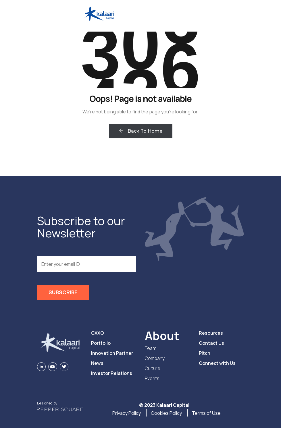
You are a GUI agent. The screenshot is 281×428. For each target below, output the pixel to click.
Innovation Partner (112, 353)
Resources (211, 333)
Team (150, 348)
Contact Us (211, 343)
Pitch (204, 353)
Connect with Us (217, 363)
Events (152, 378)
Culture (152, 368)
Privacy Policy (126, 413)
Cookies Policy (166, 413)
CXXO (97, 333)
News (97, 363)
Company (155, 358)
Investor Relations (111, 373)
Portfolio (101, 343)
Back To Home (140, 131)
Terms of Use (206, 413)
